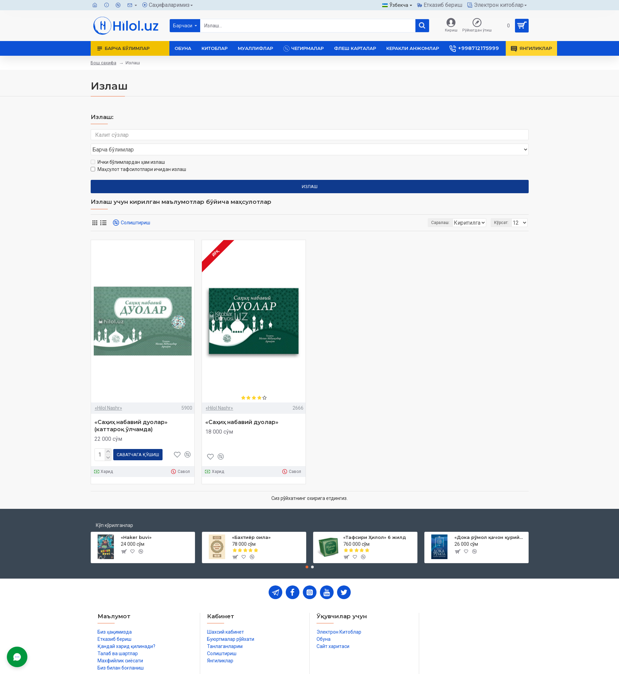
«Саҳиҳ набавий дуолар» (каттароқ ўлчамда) (131, 413)
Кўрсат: (503, 209)
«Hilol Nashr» (108, 395)
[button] (307, 552)
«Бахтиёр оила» (251, 523)
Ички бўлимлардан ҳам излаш (128, 149)
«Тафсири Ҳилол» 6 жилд (374, 523)
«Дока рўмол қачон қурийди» (490, 523)
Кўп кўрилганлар (114, 511)
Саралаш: (404, 209)
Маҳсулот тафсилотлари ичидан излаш (138, 156)
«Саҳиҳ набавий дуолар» (242, 409)
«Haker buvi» (136, 523)
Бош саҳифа (103, 62)
